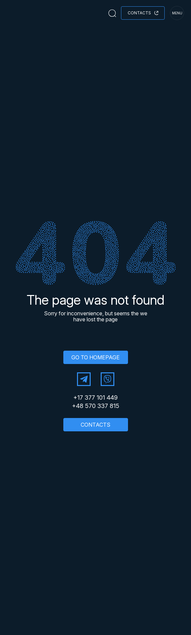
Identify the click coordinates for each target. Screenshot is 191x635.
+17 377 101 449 (95, 397)
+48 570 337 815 (95, 406)
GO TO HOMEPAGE (95, 357)
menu (177, 13)
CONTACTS (95, 424)
